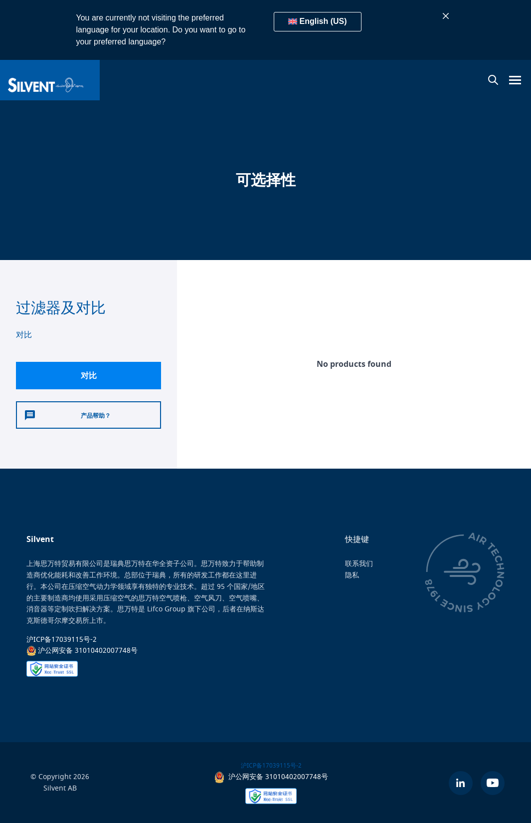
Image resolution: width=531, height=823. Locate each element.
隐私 (352, 575)
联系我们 (359, 563)
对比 (89, 375)
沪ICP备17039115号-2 (61, 639)
